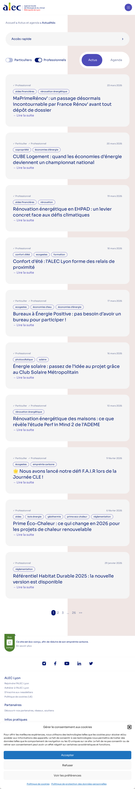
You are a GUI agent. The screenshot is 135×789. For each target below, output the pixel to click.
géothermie (54, 516)
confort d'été (22, 254)
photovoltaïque (24, 359)
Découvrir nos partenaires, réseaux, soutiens (29, 710)
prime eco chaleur (77, 516)
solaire (42, 359)
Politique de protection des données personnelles (79, 784)
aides (18, 516)
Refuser (67, 765)
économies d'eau (42, 307)
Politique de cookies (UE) (18, 696)
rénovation (46, 202)
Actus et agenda (28, 22)
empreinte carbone (43, 464)
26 (74, 613)
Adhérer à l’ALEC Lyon (16, 687)
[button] (129, 727)
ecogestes (41, 254)
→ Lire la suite (23, 115)
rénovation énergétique (53, 91)
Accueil (10, 22)
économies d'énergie (46, 149)
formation (59, 254)
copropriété (22, 149)
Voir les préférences (67, 775)
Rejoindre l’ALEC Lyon (16, 683)
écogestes (21, 464)
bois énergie (34, 516)
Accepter (67, 755)
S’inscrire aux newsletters (18, 692)
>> (80, 613)
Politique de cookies (38, 784)
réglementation (102, 516)
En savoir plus (24, 645)
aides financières (24, 91)
